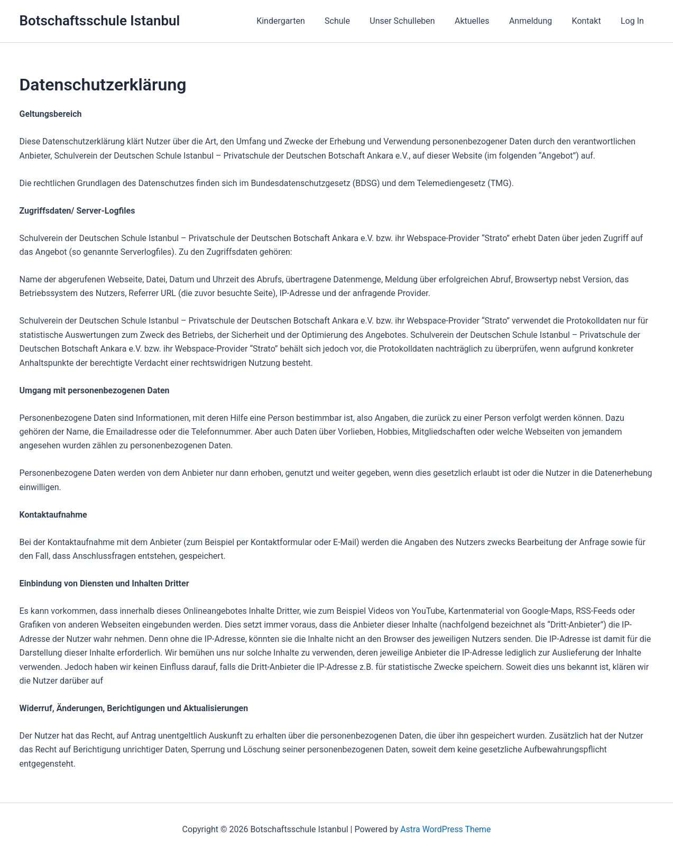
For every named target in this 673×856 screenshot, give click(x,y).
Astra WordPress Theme (445, 829)
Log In (634, 21)
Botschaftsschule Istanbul (100, 21)
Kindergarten (299, 21)
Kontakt (590, 21)
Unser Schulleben (414, 21)
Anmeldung (537, 21)
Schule (352, 21)
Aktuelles (482, 21)
